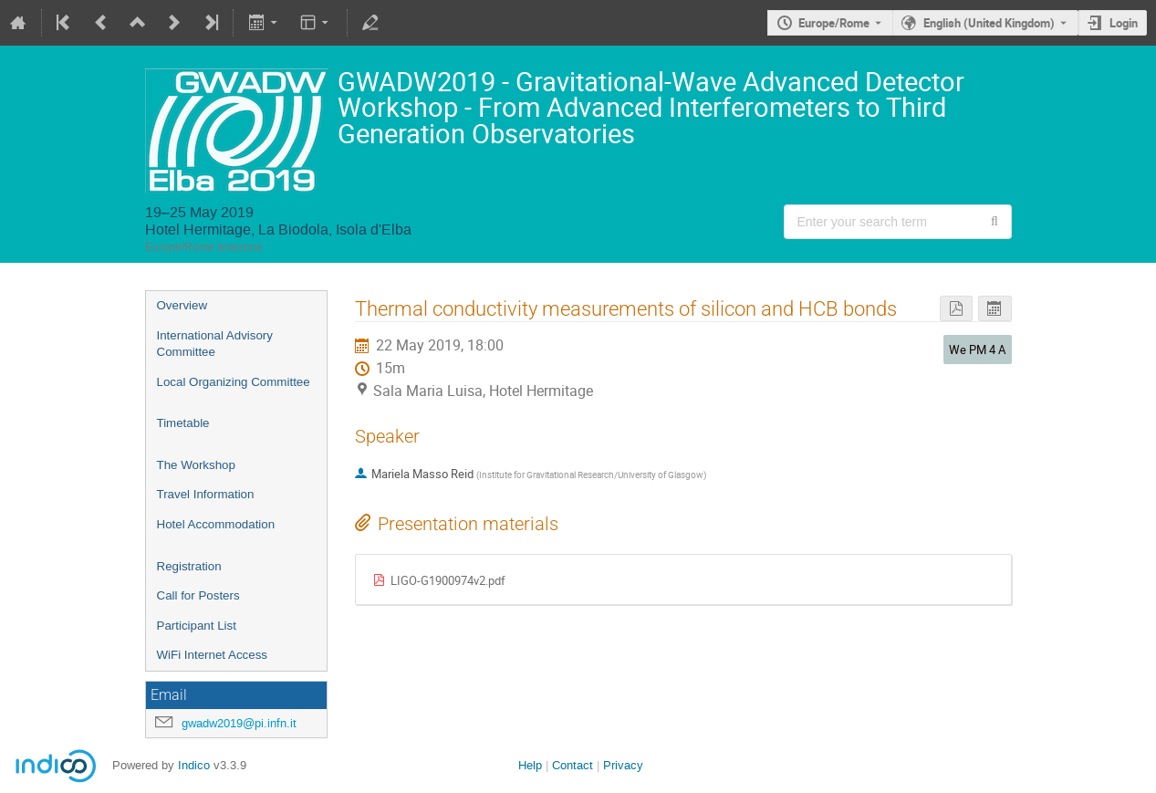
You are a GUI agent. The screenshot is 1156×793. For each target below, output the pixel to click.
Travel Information (206, 494)
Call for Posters (198, 595)
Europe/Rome (834, 23)
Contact (572, 765)
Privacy (623, 765)
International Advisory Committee (215, 344)
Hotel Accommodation (216, 524)
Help (530, 765)
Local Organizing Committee (233, 382)
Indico (194, 765)
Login (1123, 23)
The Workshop (196, 465)
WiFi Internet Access (212, 655)
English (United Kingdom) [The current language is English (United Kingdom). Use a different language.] (989, 23)
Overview (182, 305)
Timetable (183, 423)
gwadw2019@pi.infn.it (239, 723)
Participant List (196, 625)
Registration (189, 566)
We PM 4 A (977, 349)
